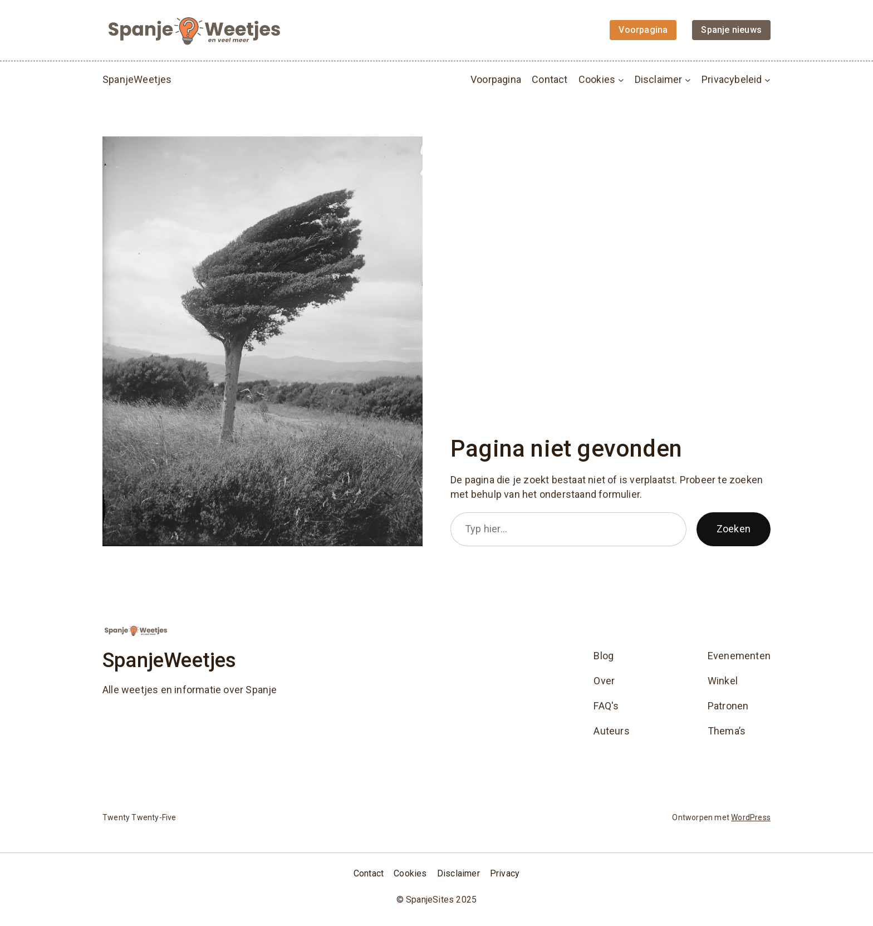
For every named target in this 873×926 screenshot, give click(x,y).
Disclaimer (659, 79)
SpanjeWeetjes (137, 79)
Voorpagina (495, 79)
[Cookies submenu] (621, 79)
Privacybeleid (732, 79)
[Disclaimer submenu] (688, 79)
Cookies (596, 79)
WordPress (751, 817)
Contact (549, 79)
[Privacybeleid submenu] (767, 79)
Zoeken (734, 529)
